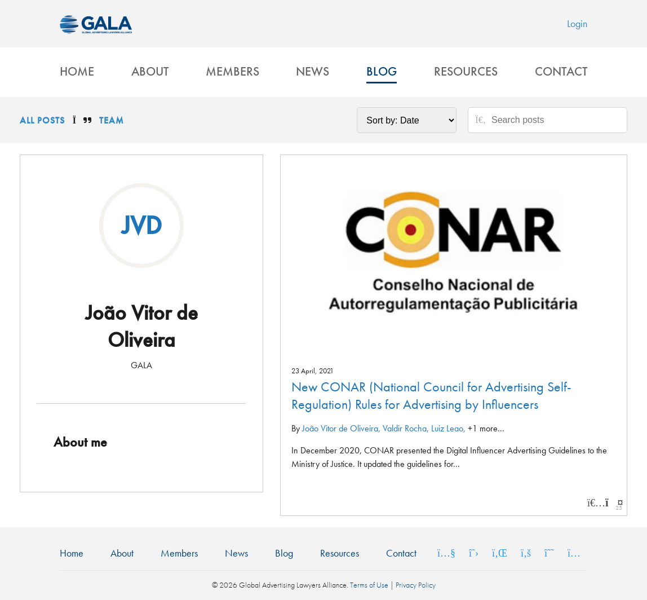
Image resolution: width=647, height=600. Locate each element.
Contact (561, 71)
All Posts (42, 120)
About (150, 71)
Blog (381, 71)
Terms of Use (369, 585)
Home (77, 71)
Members (232, 71)
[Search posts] (555, 120)
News (312, 71)
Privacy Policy (416, 585)
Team (111, 120)
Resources (466, 71)
